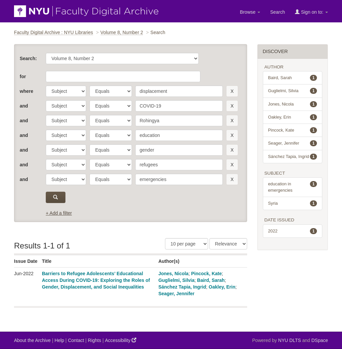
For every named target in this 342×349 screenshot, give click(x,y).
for (23, 76)
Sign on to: (311, 12)
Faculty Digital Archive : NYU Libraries (53, 32)
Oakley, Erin (222, 287)
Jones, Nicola (173, 273)
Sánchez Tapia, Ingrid (182, 287)
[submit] (55, 197)
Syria (292, 203)
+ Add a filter (59, 213)
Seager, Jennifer (176, 293)
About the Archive (32, 340)
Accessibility (120, 340)
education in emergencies (292, 186)
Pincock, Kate (206, 273)
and (24, 106)
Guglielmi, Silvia (176, 280)
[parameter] (66, 91)
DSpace (319, 340)
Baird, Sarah (210, 280)
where (26, 91)
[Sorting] (228, 243)
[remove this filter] (232, 91)
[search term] (179, 91)
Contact (76, 340)
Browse (250, 12)
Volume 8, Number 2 (122, 32)
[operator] (111, 91)
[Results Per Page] (186, 243)
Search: (28, 58)
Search (277, 12)
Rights (94, 340)
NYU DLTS (289, 340)
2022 (292, 231)
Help (59, 340)
